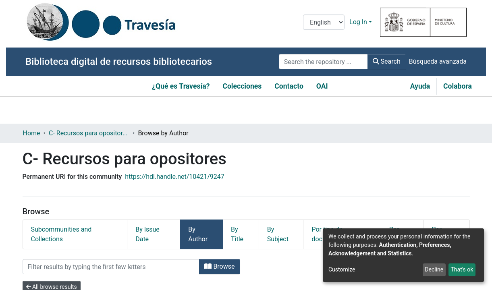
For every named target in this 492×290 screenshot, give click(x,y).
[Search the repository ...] (323, 61)
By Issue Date (147, 234)
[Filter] (111, 266)
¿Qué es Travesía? (181, 86)
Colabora (457, 86)
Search (387, 61)
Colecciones (242, 86)
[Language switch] (324, 22)
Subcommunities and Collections (61, 234)
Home (31, 133)
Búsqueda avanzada (438, 61)
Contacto (288, 86)
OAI (322, 86)
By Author (198, 234)
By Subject (278, 234)
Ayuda (420, 86)
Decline (434, 269)
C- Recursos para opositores (89, 133)
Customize (341, 269)
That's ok (461, 269)
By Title (237, 234)
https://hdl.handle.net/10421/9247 (174, 176)
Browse (219, 266)
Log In (358, 22)
